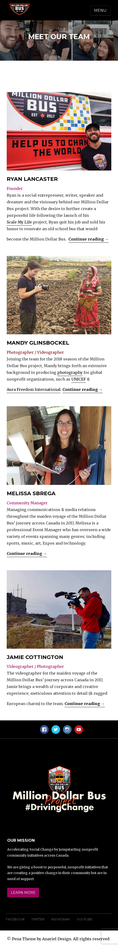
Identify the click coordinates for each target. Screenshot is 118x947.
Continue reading (88, 239)
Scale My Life (19, 222)
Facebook (15, 919)
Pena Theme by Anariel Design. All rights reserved (60, 938)
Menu (100, 10)
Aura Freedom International (34, 389)
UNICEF (78, 379)
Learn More (23, 892)
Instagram (60, 919)
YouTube (84, 919)
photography (70, 372)
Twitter (38, 919)
